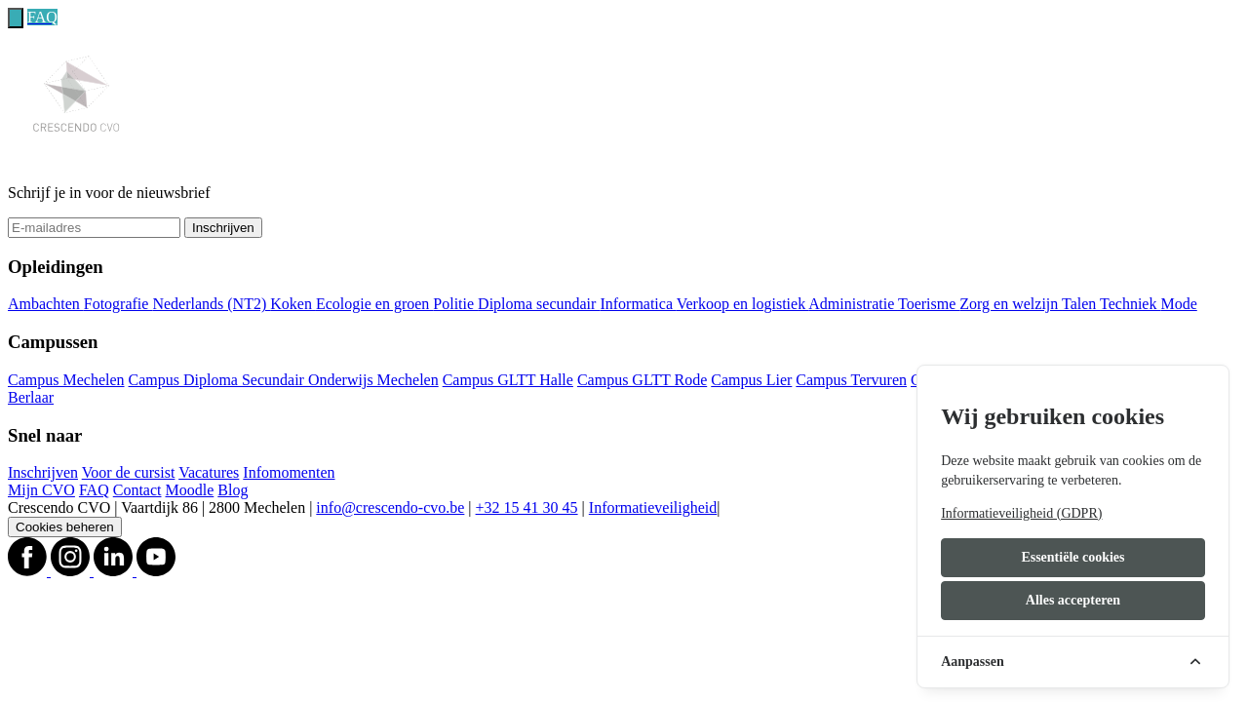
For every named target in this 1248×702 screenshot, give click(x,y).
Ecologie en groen (374, 303)
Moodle (190, 490)
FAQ (94, 490)
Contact (137, 490)
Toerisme (928, 303)
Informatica (638, 303)
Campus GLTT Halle (508, 379)
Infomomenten (288, 472)
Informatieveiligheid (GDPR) (1021, 513)
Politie (455, 303)
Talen (1081, 303)
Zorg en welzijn (1010, 303)
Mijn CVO (41, 490)
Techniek (1130, 303)
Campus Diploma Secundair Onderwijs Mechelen (284, 379)
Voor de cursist (129, 472)
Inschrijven (223, 227)
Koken (293, 303)
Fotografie (118, 303)
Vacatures (208, 472)
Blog (232, 490)
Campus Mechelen (66, 379)
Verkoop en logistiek (743, 303)
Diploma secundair (539, 303)
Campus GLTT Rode (642, 379)
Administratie (853, 303)
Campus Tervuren (851, 379)
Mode (1178, 303)
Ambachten (46, 303)
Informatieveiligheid (653, 507)
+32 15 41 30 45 (527, 507)
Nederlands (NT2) (211, 303)
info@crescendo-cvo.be (390, 507)
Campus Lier (751, 379)
